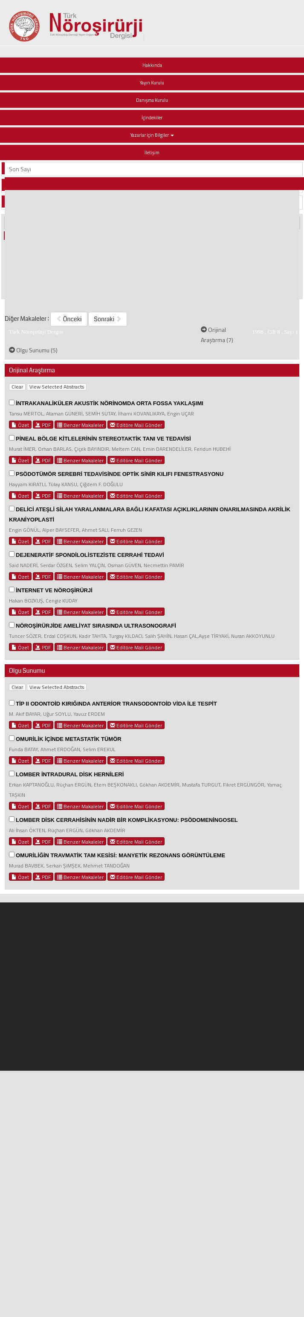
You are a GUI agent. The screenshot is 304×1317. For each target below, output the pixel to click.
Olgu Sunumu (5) (33, 350)
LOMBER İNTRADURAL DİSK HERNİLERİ (70, 774)
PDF (43, 425)
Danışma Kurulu (152, 100)
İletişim (152, 152)
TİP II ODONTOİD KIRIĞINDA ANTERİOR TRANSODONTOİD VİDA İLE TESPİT (116, 703)
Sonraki (108, 319)
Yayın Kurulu (152, 82)
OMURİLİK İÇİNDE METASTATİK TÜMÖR (69, 739)
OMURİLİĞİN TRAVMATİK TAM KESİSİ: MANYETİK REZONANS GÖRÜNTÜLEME (120, 855)
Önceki (69, 319)
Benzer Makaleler (80, 425)
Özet (20, 425)
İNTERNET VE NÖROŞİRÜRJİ (54, 590)
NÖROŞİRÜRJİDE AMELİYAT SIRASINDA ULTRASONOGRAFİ (96, 625)
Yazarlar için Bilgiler (152, 135)
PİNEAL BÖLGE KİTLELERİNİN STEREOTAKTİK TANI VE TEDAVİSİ (103, 438)
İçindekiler (152, 117)
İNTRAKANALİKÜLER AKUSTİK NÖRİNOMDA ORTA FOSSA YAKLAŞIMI (109, 403)
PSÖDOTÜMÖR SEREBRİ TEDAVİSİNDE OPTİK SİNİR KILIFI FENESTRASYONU (119, 474)
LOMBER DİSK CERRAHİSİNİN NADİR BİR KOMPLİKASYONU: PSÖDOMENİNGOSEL (127, 820)
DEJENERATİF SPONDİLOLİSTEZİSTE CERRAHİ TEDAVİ (90, 555)
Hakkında (152, 65)
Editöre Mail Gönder (136, 425)
